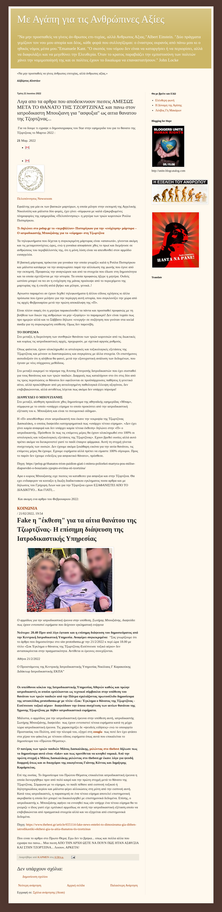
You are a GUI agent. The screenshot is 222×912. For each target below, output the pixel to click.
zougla (98, 731)
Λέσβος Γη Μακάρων (168, 110)
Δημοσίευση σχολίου (35, 876)
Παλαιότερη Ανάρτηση (124, 885)
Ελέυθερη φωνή (165, 100)
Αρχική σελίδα (76, 885)
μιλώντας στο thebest (104, 749)
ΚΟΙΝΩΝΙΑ (27, 508)
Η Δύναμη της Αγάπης (168, 105)
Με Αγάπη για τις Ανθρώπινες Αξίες (90, 19)
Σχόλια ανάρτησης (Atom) (49, 892)
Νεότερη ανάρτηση (29, 885)
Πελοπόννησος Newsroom (34, 198)
